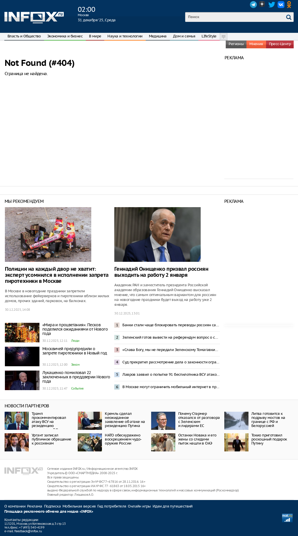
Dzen (262, 4)
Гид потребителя (111, 506)
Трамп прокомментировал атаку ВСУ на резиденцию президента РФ (49, 421)
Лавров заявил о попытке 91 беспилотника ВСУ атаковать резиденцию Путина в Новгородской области (171, 374)
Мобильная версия (79, 506)
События (77, 388)
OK (290, 4)
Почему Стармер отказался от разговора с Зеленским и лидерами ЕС (199, 419)
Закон (75, 365)
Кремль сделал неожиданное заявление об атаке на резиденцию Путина (125, 419)
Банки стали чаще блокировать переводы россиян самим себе (171, 325)
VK (281, 4)
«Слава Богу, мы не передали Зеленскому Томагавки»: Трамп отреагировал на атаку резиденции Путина (171, 350)
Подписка (52, 506)
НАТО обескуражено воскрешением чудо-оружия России (123, 439)
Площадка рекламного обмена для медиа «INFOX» (48, 512)
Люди (75, 341)
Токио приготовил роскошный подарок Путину (269, 439)
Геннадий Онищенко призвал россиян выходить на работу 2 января (161, 272)
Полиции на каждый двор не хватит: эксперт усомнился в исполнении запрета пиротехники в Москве (57, 275)
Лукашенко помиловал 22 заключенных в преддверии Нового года (76, 377)
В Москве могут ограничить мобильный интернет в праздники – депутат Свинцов (171, 387)
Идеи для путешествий (173, 506)
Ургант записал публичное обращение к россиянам (51, 439)
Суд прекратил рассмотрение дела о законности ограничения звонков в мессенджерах (171, 362)
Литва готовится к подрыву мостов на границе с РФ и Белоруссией (268, 419)
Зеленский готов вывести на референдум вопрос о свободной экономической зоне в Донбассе (171, 337)
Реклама (34, 506)
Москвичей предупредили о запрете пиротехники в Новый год (74, 351)
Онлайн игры (139, 506)
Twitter (271, 4)
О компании (14, 506)
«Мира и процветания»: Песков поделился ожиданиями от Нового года (75, 329)
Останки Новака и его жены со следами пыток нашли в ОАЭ (197, 439)
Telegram (253, 4)
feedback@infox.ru (28, 531)
